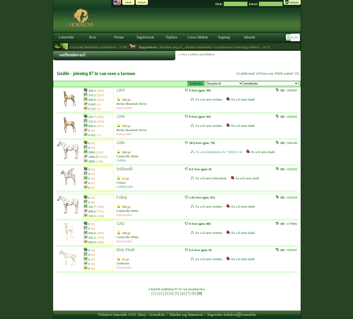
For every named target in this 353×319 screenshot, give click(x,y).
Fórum (119, 37)
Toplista (171, 37)
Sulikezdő (124, 169)
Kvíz (92, 37)
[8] (194, 293)
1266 (120, 142)
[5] (176, 293)
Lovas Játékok (197, 37)
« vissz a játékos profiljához (196, 54)
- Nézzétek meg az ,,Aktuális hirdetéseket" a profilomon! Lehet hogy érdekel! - (208, 47)
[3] (165, 293)
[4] (171, 293)
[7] (188, 293)
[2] (159, 293)
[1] (154, 293)
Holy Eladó (125, 250)
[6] (182, 293)
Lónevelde (66, 37)
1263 (120, 90)
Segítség (224, 37)
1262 (120, 223)
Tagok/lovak (145, 37)
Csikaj (121, 197)
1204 (120, 116)
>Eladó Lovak (224, 83)
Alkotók (249, 37)
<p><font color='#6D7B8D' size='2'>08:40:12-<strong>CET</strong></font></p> (293, 37)
